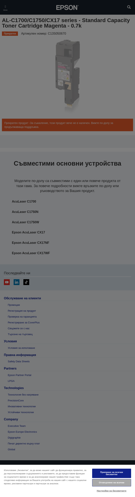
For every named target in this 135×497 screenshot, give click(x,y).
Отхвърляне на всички (111, 482)
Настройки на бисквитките (111, 491)
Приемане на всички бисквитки (111, 473)
